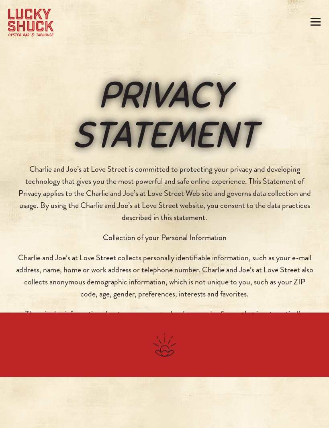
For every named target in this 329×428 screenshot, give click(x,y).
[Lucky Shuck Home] (31, 22)
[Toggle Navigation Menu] (315, 22)
